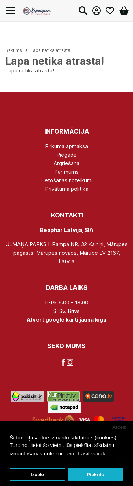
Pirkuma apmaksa (66, 146)
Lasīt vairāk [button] (91, 453)
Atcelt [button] (119, 427)
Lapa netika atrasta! (51, 50)
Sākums (13, 50)
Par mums (66, 171)
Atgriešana (66, 163)
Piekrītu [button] (96, 474)
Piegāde (66, 154)
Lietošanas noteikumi (66, 180)
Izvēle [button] (37, 474)
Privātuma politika (66, 188)
